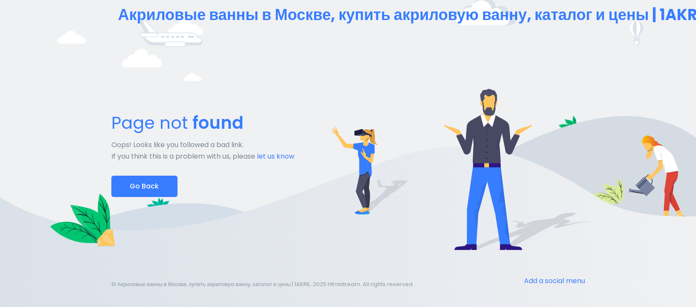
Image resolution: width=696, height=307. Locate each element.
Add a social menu (554, 281)
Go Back (144, 186)
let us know (275, 156)
